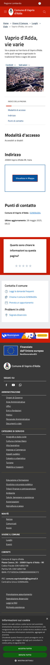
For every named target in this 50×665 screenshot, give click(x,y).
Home (6, 23)
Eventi (9, 544)
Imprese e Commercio (16, 449)
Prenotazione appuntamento (19, 594)
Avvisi (9, 527)
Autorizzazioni (12, 501)
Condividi (11, 65)
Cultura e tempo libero (16, 441)
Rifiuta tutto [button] (25, 655)
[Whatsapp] (20, 385)
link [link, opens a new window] (23, 643)
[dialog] (25, 640)
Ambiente (10, 493)
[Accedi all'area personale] (39, 3)
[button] (25, 660)
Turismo (9, 462)
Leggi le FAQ (11, 603)
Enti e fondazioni (13, 410)
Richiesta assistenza (15, 607)
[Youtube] (13, 385)
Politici (9, 414)
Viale (5, 26)
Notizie (9, 519)
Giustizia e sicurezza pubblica (19, 484)
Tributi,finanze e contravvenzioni (21, 488)
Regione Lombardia (12, 3)
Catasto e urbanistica (15, 458)
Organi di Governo (14, 397)
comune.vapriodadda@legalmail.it (22, 578)
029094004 (35, 212)
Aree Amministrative (15, 401)
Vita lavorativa (12, 445)
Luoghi (35, 23)
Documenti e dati (14, 423)
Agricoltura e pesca (14, 506)
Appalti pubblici (13, 454)
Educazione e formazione (17, 480)
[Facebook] (6, 385)
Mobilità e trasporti (14, 467)
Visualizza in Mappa (25, 178)
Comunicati (11, 523)
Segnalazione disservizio (17, 598)
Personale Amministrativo (18, 419)
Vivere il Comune (20, 23)
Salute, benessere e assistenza (20, 497)
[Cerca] (44, 12)
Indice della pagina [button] (17, 101)
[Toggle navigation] (5, 11)
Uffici (8, 406)
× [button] (47, 619)
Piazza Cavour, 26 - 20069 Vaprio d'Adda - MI (23, 562)
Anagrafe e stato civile (16, 436)
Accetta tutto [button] (25, 648)
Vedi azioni (25, 65)
